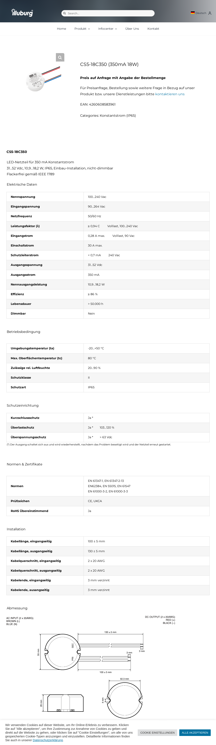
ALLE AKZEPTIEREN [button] (195, 732)
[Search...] (108, 13)
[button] (60, 57)
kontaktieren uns (170, 94)
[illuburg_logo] (22, 9)
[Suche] (64, 13)
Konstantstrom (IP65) (118, 116)
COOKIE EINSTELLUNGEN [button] (157, 732)
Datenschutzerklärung (48, 740)
